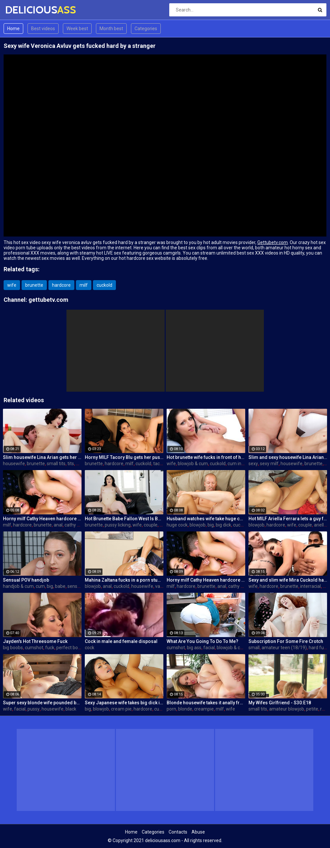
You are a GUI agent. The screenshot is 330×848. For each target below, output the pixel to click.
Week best (77, 28)
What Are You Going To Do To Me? (202, 641)
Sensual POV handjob (26, 580)
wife (11, 285)
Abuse (198, 832)
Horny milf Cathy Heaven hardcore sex (42, 518)
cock (89, 647)
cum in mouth (242, 463)
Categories (146, 28)
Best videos (43, 28)
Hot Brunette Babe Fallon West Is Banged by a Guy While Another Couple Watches (124, 518)
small (254, 647)
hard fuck (318, 647)
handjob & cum (18, 586)
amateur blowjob (286, 709)
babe (60, 586)
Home (13, 28)
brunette (34, 285)
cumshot (34, 647)
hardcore (61, 285)
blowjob (198, 524)
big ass (194, 647)
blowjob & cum (193, 463)
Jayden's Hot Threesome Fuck (35, 641)
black (70, 709)
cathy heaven (78, 524)
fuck (49, 647)
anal (58, 524)
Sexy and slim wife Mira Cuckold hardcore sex (287, 580)
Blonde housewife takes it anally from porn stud (206, 702)
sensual (75, 586)
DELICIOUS (22, 9)
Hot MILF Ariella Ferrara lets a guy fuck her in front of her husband (287, 518)
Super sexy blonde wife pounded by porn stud (42, 702)
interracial (310, 586)
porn (171, 709)
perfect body (69, 647)
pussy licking (118, 524)
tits (70, 463)
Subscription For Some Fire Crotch (285, 641)
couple (150, 524)
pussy (34, 709)
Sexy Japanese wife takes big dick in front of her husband (124, 702)
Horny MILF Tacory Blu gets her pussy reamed (124, 457)
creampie (204, 709)
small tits (56, 463)
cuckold (104, 285)
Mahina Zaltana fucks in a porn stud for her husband (124, 580)
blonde (185, 709)
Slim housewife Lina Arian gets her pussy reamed (42, 457)
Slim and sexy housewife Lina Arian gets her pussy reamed (287, 457)
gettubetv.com (48, 299)
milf (84, 285)
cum (40, 586)
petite (312, 709)
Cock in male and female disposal (121, 641)
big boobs (13, 647)
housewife (14, 463)
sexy (253, 463)
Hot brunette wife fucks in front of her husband (206, 457)
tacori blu (162, 463)
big (211, 524)
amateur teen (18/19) (284, 647)
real (324, 709)
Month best (111, 28)
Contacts (178, 832)
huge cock (177, 524)
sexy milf (269, 463)
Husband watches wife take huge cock (206, 518)
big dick (223, 524)
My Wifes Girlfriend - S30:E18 (279, 702)
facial (209, 647)
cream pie (121, 709)
